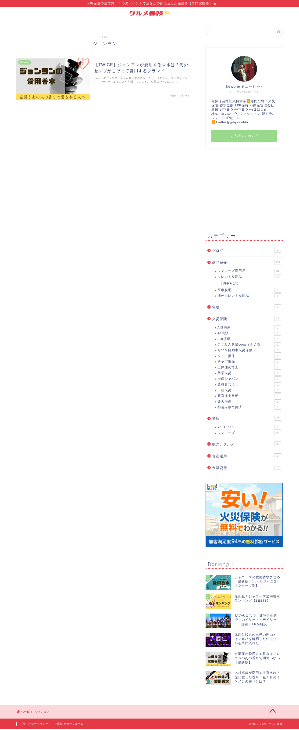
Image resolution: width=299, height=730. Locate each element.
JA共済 (249, 334)
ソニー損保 (249, 356)
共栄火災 (249, 374)
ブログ (246, 251)
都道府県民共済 (249, 408)
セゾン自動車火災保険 (249, 351)
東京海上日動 (249, 396)
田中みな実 (230, 284)
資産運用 (246, 456)
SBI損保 (249, 339)
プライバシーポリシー (34, 724)
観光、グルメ (246, 444)
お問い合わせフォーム (69, 724)
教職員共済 (249, 385)
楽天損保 (249, 402)
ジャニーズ (249, 433)
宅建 (246, 307)
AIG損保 (249, 328)
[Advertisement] (244, 190)
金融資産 (246, 468)
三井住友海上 (249, 368)
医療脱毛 (249, 291)
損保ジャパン (249, 379)
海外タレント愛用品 (249, 296)
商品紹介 (246, 262)
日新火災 (249, 391)
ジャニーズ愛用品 (249, 271)
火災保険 (246, 319)
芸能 (246, 419)
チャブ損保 (249, 362)
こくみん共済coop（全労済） (249, 345)
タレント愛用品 (249, 277)
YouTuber (249, 428)
